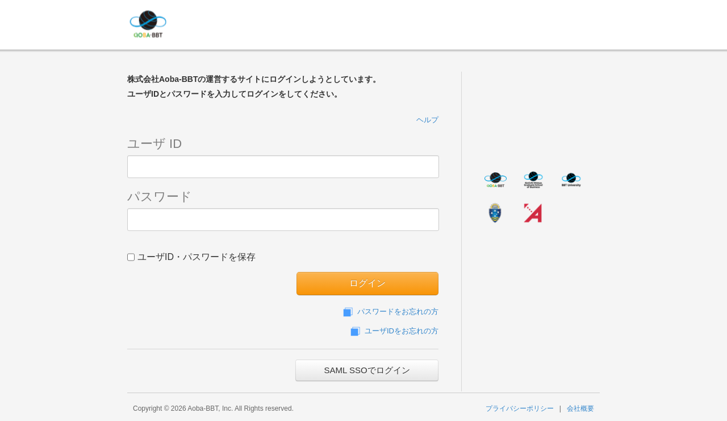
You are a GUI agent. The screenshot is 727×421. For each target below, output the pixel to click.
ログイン (367, 283)
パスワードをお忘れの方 (389, 311)
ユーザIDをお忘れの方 (393, 331)
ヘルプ (427, 119)
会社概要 (580, 408)
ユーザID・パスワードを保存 (191, 256)
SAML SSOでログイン (367, 370)
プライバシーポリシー (520, 408)
